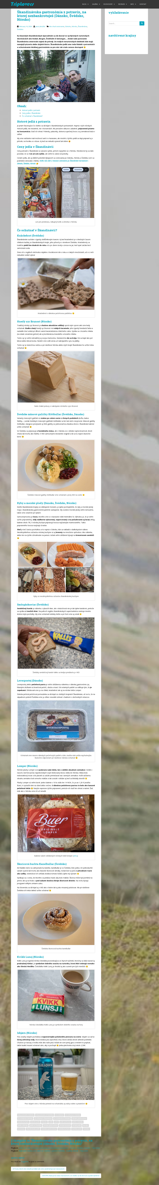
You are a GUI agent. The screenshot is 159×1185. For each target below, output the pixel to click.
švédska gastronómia (49, 1129)
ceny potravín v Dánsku (26, 1115)
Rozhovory (108, 4)
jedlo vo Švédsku (35, 1125)
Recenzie (121, 4)
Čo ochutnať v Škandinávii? (32, 116)
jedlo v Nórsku (23, 1125)
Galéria (95, 4)
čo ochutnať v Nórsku (25, 1118)
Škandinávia (82, 26)
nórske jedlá (76, 1125)
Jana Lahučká (40, 26)
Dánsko (68, 26)
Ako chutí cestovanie (56, 26)
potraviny (21, 1129)
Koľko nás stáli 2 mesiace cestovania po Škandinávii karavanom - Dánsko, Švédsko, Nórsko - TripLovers (59, 1148)
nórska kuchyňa (65, 1125)
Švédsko (20, 29)
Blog (84, 4)
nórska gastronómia (50, 1125)
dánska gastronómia (79, 1118)
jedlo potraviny (65, 1122)
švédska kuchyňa (64, 1129)
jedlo (56, 1122)
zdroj (75, 856)
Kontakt (143, 4)
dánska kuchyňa (23, 1122)
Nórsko (74, 26)
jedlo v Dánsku (78, 1122)
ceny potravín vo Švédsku (44, 1115)
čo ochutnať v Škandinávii (43, 1118)
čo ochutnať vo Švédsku (62, 1118)
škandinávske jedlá (33, 1129)
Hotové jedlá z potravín (31, 110)
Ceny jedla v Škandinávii (31, 113)
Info (132, 4)
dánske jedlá (35, 1122)
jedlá (50, 1122)
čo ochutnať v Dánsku (73, 1115)
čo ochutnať (59, 1115)
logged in (24, 1161)
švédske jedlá (76, 1129)
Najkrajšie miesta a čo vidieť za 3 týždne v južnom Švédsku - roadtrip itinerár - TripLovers (53, 1151)
